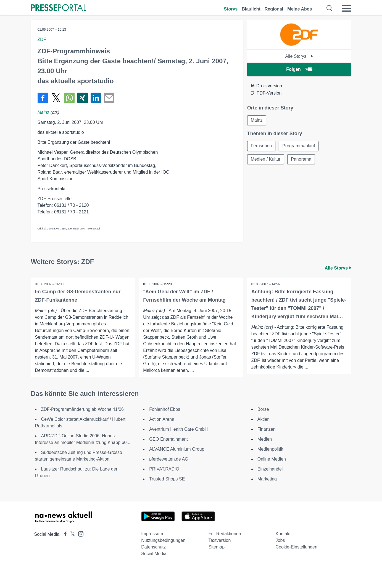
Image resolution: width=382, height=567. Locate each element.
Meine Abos (299, 9)
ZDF (42, 39)
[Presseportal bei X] (71, 534)
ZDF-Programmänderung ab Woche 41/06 (82, 409)
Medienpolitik (270, 449)
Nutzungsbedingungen (163, 540)
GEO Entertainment (168, 439)
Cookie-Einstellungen (296, 547)
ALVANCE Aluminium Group (176, 449)
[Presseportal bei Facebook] (64, 534)
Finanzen (266, 429)
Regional (274, 9)
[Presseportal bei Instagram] (79, 533)
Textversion (219, 540)
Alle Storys (299, 56)
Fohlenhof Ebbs (164, 409)
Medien (264, 439)
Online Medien (271, 459)
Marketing (267, 479)
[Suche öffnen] (329, 8)
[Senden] (109, 98)
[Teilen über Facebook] (43, 98)
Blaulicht (251, 9)
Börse (263, 409)
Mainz (43, 112)
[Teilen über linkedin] (96, 98)
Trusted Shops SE (167, 479)
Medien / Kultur (266, 159)
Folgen (299, 69)
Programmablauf (298, 145)
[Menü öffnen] (346, 8)
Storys (231, 9)
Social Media (154, 553)
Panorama (301, 159)
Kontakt (283, 533)
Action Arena (161, 419)
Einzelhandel (270, 469)
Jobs (280, 540)
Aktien (263, 419)
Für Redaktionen (224, 533)
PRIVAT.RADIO (164, 469)
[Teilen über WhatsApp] (69, 98)
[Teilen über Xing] (82, 98)
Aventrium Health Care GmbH (178, 429)
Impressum (152, 533)
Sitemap (216, 547)
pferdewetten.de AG (168, 459)
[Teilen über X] (56, 98)
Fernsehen (261, 145)
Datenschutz (153, 547)
